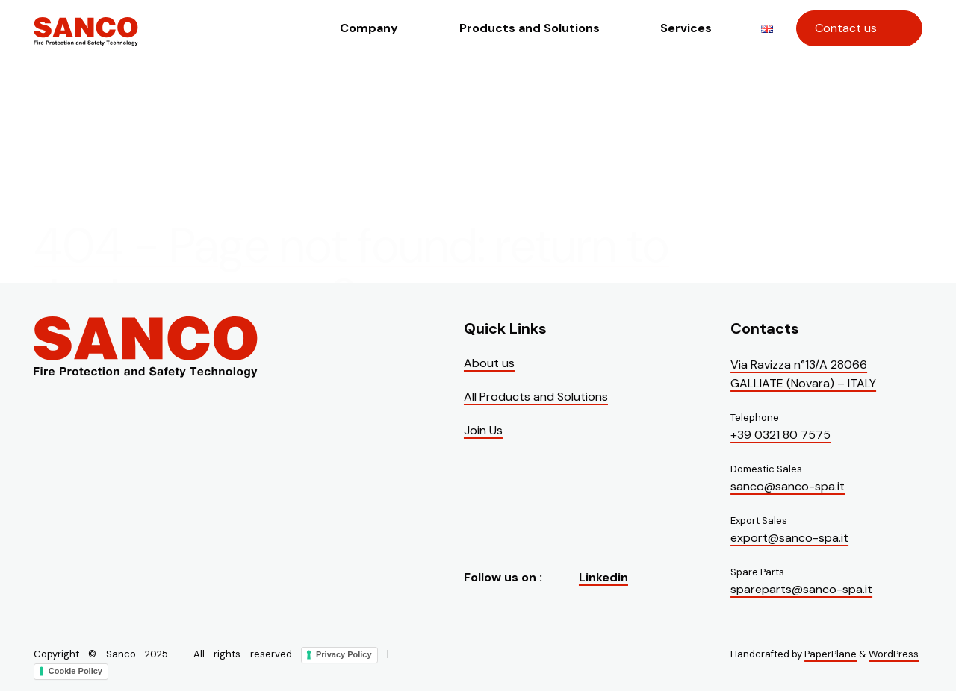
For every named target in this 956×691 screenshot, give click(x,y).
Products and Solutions (529, 28)
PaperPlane (830, 654)
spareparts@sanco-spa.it (801, 589)
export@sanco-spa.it (789, 537)
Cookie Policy (75, 670)
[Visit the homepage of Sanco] (86, 41)
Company (369, 28)
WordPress (894, 654)
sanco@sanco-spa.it (787, 486)
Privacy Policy (344, 654)
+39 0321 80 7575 (780, 435)
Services (686, 28)
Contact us (846, 28)
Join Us (483, 430)
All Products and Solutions (536, 396)
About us (489, 363)
